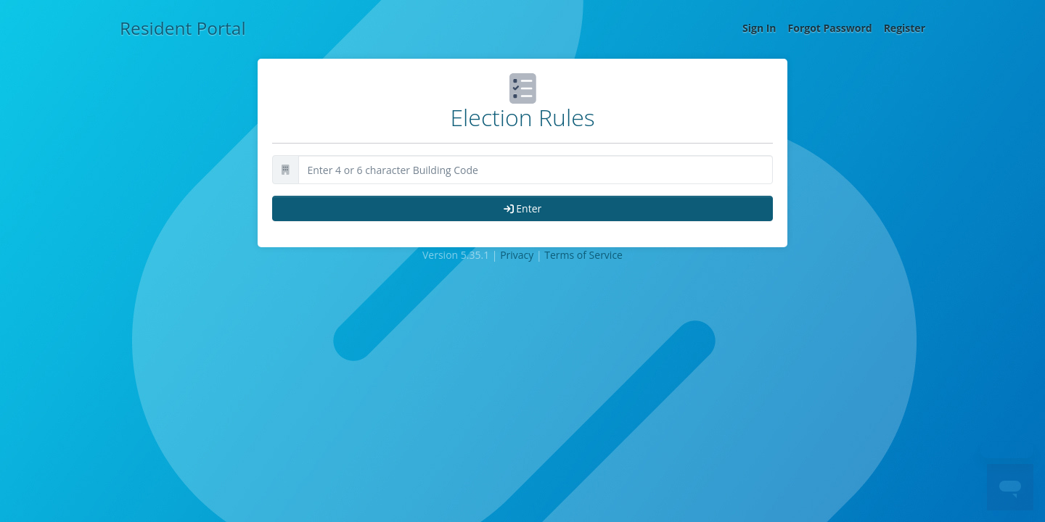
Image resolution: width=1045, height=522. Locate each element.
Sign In (759, 28)
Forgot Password (830, 28)
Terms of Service (583, 255)
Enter (523, 208)
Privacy (516, 255)
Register (904, 28)
